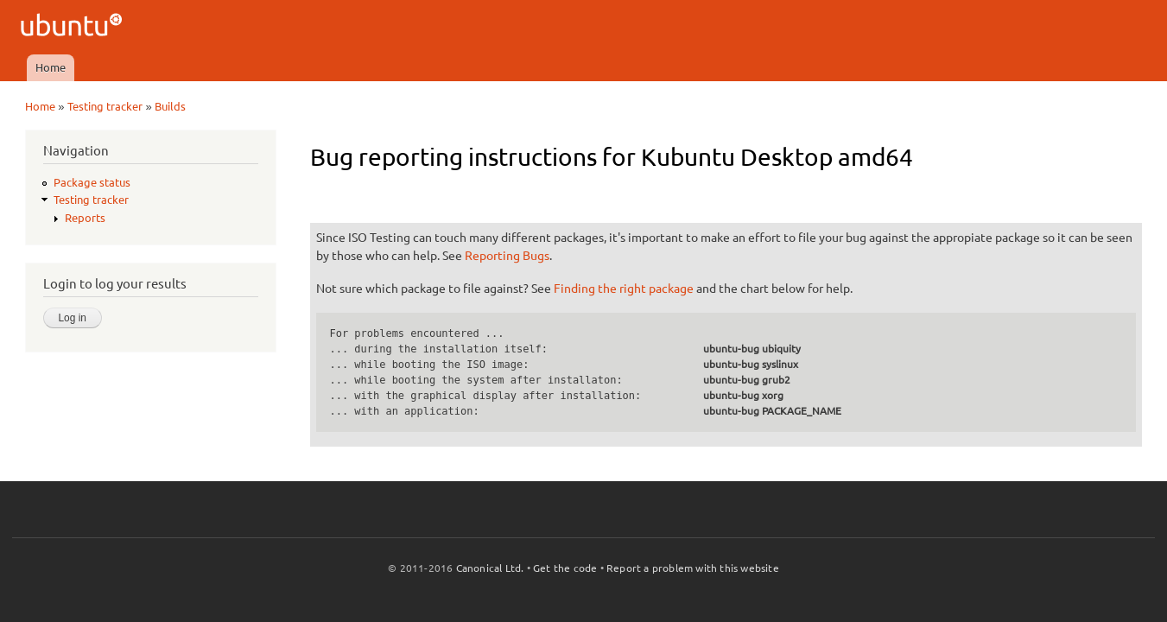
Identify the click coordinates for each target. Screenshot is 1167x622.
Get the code (565, 568)
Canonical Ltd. (490, 568)
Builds (170, 106)
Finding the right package (624, 288)
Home (50, 67)
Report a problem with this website (692, 568)
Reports (85, 218)
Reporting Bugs (507, 256)
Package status (92, 182)
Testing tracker (105, 106)
